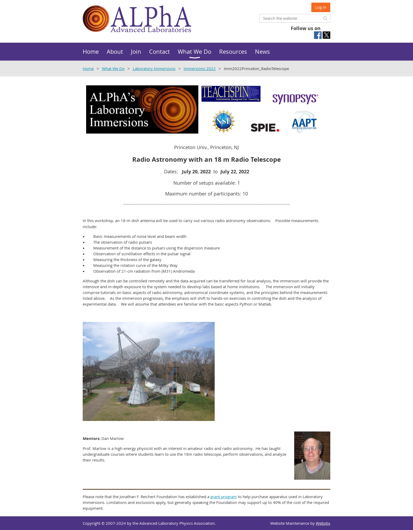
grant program (223, 496)
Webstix (323, 523)
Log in (320, 7)
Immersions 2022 (200, 68)
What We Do (113, 68)
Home (88, 68)
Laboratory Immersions (154, 68)
